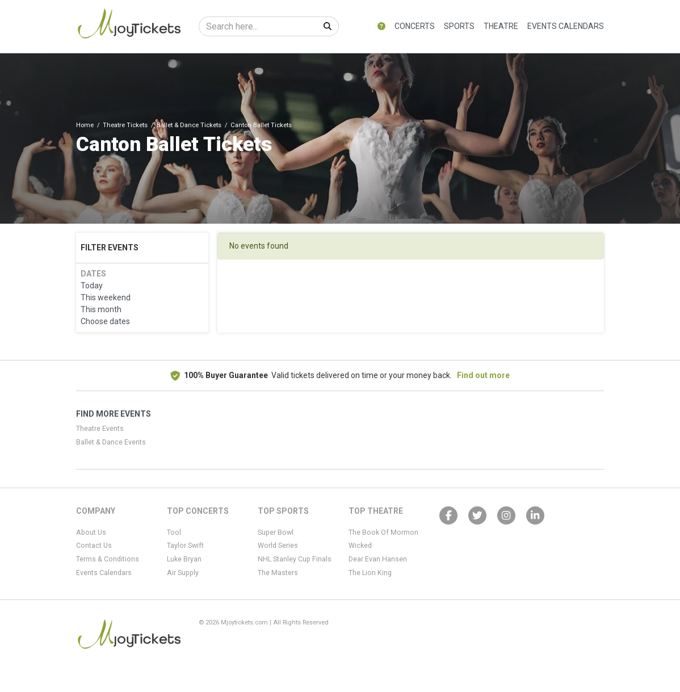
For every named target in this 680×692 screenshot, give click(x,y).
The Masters (278, 573)
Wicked (360, 546)
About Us (91, 532)
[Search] (258, 26)
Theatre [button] (501, 26)
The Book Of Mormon (383, 532)
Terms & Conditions (107, 559)
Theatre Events (100, 429)
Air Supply (183, 573)
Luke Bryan (184, 559)
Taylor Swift (185, 546)
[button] (381, 26)
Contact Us (94, 546)
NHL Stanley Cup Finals (294, 559)
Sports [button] (459, 26)
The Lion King (370, 573)
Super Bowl (275, 532)
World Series (278, 546)
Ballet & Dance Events (111, 442)
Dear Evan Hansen (378, 559)
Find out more (483, 375)
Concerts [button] (414, 26)
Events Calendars (565, 26)
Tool (174, 532)
